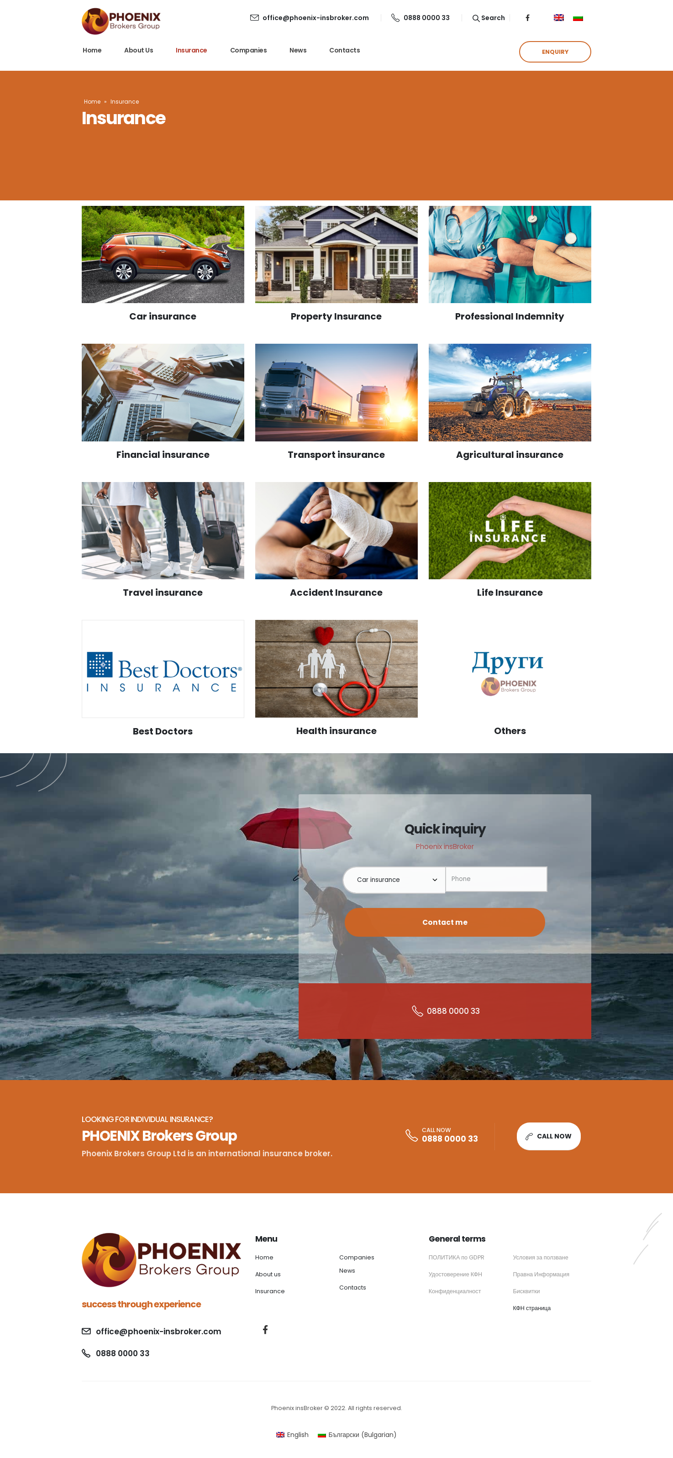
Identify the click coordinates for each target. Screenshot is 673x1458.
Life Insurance (510, 592)
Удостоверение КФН (455, 1274)
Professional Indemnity (509, 316)
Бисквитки (526, 1291)
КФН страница (532, 1308)
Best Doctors (163, 731)
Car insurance (162, 316)
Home (92, 50)
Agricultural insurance (509, 454)
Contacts (344, 50)
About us (138, 50)
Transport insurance (336, 454)
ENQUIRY (555, 52)
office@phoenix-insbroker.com (309, 17)
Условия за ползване (540, 1257)
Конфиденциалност (455, 1291)
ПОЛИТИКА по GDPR (456, 1257)
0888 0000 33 (420, 17)
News (297, 50)
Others (510, 730)
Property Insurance (336, 316)
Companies (248, 50)
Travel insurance (163, 592)
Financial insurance (163, 454)
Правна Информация (541, 1274)
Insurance (191, 50)
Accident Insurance (336, 592)
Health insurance (336, 730)
